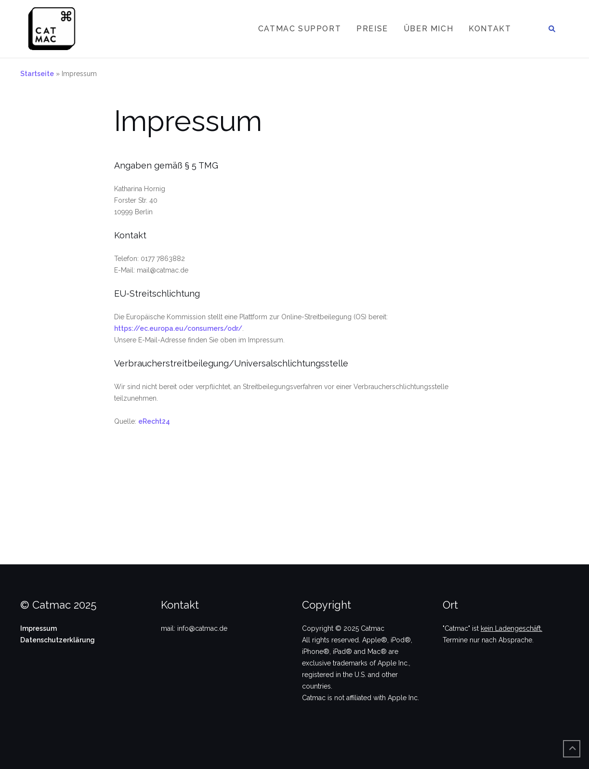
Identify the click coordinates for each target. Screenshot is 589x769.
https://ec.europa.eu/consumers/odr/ (178, 328)
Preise (372, 28)
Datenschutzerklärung (57, 640)
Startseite (37, 74)
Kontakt (490, 28)
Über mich (428, 28)
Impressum (38, 628)
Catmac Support (299, 28)
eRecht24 (154, 421)
